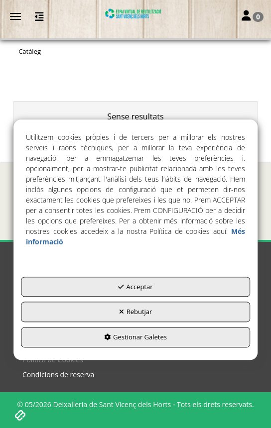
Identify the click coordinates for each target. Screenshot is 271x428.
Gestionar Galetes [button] (135, 336)
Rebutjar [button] (135, 312)
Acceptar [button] (135, 286)
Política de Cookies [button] (52, 359)
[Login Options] (253, 16)
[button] (135, 13)
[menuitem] (135, 359)
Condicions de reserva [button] (58, 374)
